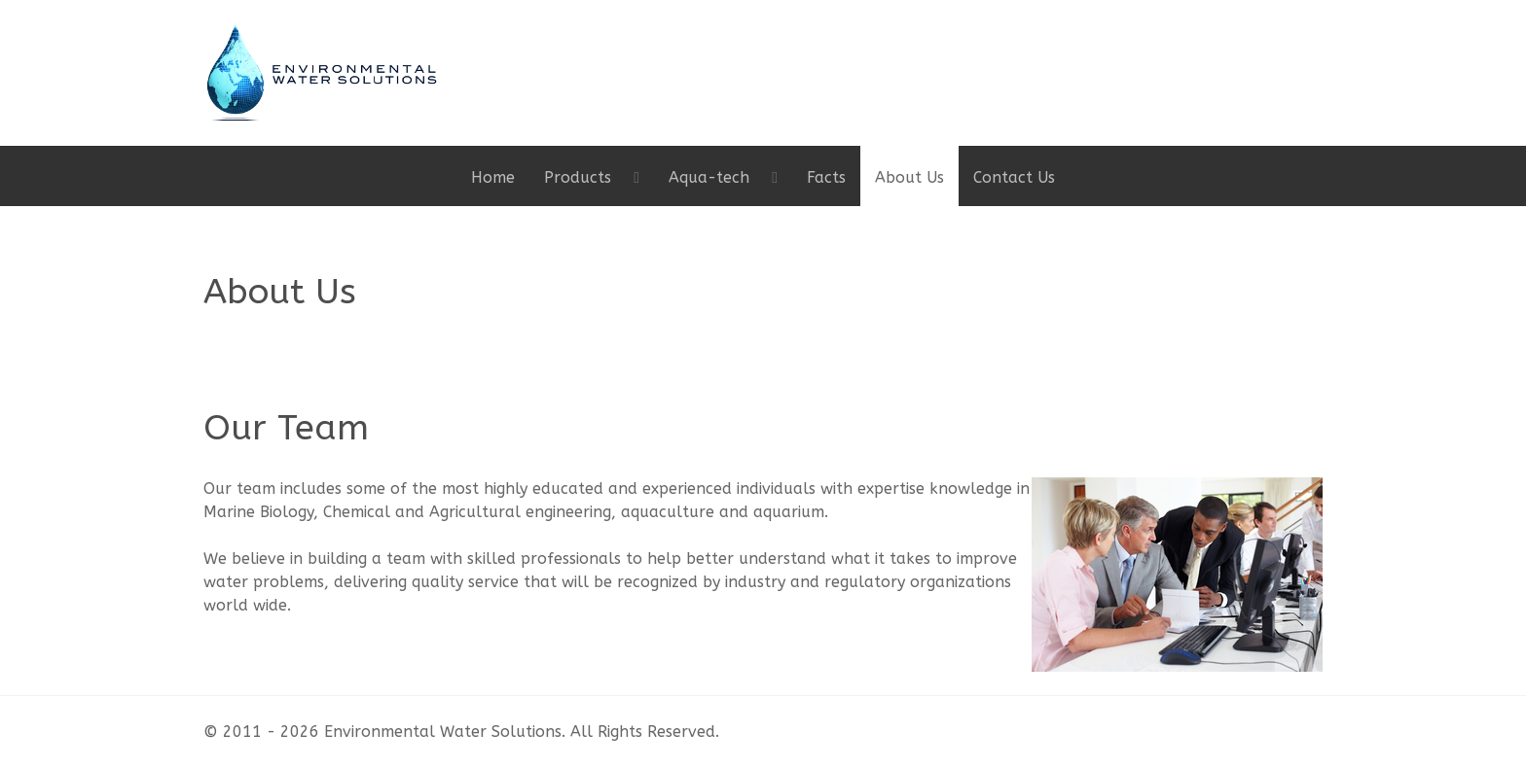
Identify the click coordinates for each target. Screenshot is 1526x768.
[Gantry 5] (321, 71)
